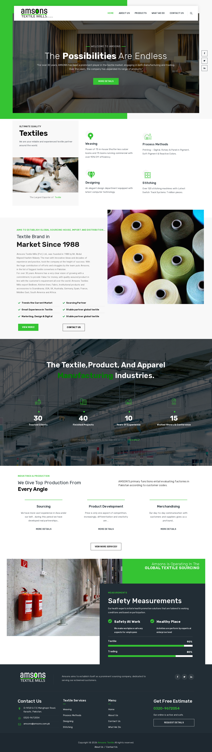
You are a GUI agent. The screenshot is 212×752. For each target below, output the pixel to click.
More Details (43, 529)
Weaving (67, 709)
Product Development (106, 506)
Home (111, 13)
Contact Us (177, 13)
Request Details (174, 722)
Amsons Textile (106, 742)
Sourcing (44, 506)
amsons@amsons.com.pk (37, 723)
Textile (58, 197)
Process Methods (72, 715)
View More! (134, 440)
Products (140, 13)
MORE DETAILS (106, 81)
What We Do (158, 13)
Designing (68, 721)
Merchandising (168, 506)
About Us (124, 13)
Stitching (68, 727)
